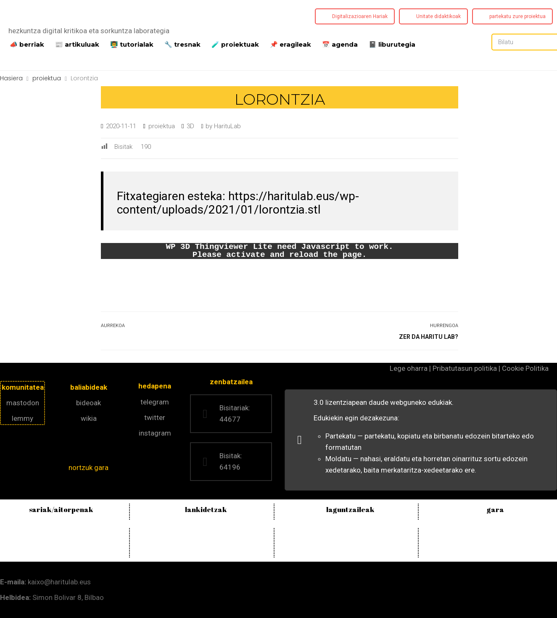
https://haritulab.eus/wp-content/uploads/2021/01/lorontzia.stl (238, 203)
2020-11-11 (121, 126)
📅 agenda (340, 43)
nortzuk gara (88, 467)
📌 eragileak (290, 43)
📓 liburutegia (392, 43)
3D (190, 126)
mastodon (22, 403)
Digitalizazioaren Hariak (360, 16)
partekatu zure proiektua (517, 16)
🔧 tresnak (182, 43)
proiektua (161, 126)
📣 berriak (27, 43)
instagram (155, 433)
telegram (154, 402)
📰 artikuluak (77, 43)
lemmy (22, 418)
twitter (154, 417)
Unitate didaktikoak (438, 16)
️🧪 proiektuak (235, 43)
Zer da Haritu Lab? (428, 336)
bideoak (88, 403)
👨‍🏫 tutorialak (131, 43)
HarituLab (227, 126)
